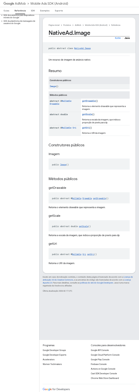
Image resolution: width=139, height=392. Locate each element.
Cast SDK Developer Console (104, 373)
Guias (6, 10)
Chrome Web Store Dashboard (105, 378)
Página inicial (54, 25)
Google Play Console (100, 359)
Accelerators (49, 359)
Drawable (54, 103)
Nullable (66, 101)
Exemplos (45, 10)
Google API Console (100, 350)
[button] (19, 16)
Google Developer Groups (54, 350)
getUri (86, 127)
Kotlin (118, 38)
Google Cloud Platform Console (105, 355)
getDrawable (89, 101)
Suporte (59, 10)
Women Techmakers (52, 364)
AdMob (15, 4)
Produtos (67, 25)
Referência (115, 25)
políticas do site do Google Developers (96, 283)
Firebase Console (99, 364)
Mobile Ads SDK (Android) (49, 4)
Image (53, 86)
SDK (33, 10)
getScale (87, 114)
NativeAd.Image (82, 48)
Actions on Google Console (103, 369)
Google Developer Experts (54, 355)
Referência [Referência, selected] (20, 10)
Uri (74, 127)
